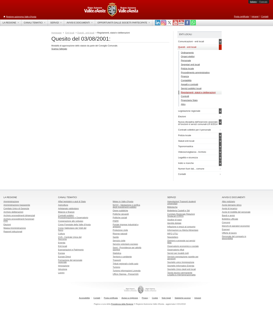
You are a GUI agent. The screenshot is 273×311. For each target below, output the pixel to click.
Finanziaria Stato (189, 100)
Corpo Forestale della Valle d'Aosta (74, 224)
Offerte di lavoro (229, 233)
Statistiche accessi (183, 298)
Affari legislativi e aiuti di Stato (72, 201)
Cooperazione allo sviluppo (70, 221)
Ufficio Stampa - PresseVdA (126, 274)
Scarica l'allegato (59, 49)
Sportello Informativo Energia (180, 266)
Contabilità (186, 80)
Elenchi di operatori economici (236, 226)
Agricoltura (63, 205)
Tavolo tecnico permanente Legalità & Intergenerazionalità (181, 274)
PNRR (116, 221)
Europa (61, 253)
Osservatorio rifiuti (175, 250)
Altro (183, 104)
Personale (186, 60)
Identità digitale (174, 223)
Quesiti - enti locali (85, 33)
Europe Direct (64, 257)
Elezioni (7, 224)
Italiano (253, 2)
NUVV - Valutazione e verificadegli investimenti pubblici (126, 206)
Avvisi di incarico (229, 208)
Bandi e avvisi (228, 215)
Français (263, 2)
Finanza (185, 76)
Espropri (226, 229)
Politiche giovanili (121, 214)
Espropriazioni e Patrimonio (71, 250)
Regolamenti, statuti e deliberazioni (198, 92)
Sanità (116, 237)
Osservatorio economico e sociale (183, 246)
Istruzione (62, 269)
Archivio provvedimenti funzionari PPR (18, 220)
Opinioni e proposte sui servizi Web (181, 241)
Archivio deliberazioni (13, 212)
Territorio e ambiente (122, 257)
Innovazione (63, 266)
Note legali (166, 298)
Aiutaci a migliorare (130, 298)
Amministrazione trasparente (16, 205)
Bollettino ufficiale (230, 219)
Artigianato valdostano (68, 208)
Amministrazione (11, 201)
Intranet (255, 16)
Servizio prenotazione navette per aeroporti (182, 258)
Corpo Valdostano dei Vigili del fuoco (72, 229)
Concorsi (226, 222)
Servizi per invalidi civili (178, 253)
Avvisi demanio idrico (231, 205)
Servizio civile (119, 240)
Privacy (145, 298)
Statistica (117, 253)
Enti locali (69, 33)
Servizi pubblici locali (191, 88)
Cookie (155, 298)
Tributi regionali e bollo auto (125, 263)
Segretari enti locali (190, 64)
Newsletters (172, 237)
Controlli (185, 96)
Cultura (61, 233)
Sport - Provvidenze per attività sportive (127, 248)
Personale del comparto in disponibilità (234, 237)
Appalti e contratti (189, 84)
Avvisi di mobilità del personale (236, 212)
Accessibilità (84, 298)
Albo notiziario (228, 201)
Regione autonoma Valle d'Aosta (21, 17)
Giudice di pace (174, 220)
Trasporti (117, 260)
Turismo (116, 267)
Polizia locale (187, 68)
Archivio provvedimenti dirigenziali (19, 215)
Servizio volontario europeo (125, 244)
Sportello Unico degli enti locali (181, 269)
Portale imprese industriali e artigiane (125, 225)
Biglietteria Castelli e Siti (178, 210)
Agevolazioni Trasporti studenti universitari (181, 202)
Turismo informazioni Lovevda (127, 270)
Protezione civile (120, 230)
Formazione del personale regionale (70, 261)
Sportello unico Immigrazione (180, 262)
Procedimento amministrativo (195, 72)
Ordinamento (187, 52)
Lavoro (61, 273)
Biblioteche (172, 207)
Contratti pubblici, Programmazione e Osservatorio (73, 216)
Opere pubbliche (120, 210)
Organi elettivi (187, 56)
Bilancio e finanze (66, 212)
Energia (61, 243)
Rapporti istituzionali (12, 231)
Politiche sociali (120, 217)
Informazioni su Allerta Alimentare (182, 230)
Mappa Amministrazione (14, 228)
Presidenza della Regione (122, 304)
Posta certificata (241, 16)
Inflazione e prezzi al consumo (181, 226)
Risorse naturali (120, 233)
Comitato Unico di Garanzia (16, 208)
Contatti (264, 16)
